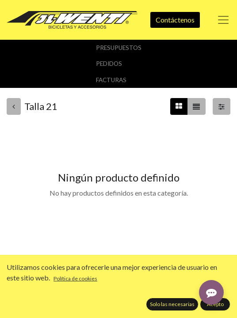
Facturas (111, 79)
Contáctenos (175, 19)
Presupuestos (118, 47)
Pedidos (109, 63)
